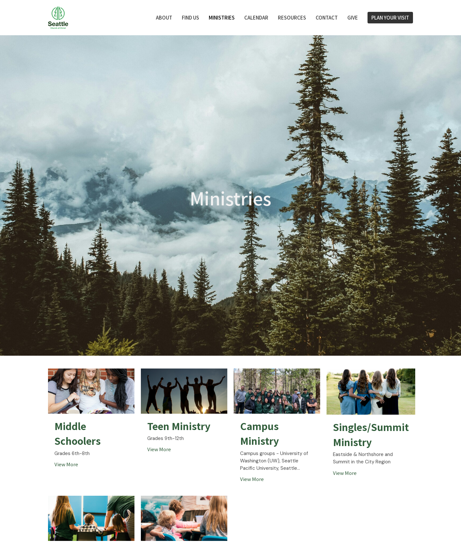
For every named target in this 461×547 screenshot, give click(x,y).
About (164, 17)
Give (352, 17)
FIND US (190, 17)
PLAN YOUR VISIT (390, 17)
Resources (292, 17)
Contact (327, 17)
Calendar (256, 17)
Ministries (222, 17)
